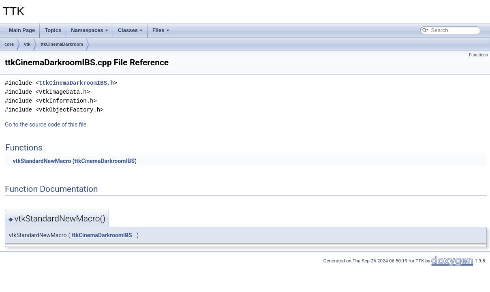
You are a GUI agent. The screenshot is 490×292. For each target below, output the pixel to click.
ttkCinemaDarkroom (62, 44)
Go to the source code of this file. (46, 124)
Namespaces (89, 30)
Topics (53, 30)
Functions (478, 55)
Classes (130, 30)
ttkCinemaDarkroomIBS (105, 161)
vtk (27, 44)
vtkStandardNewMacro (42, 161)
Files (160, 30)
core (9, 44)
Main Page (22, 30)
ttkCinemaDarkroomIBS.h (76, 83)
